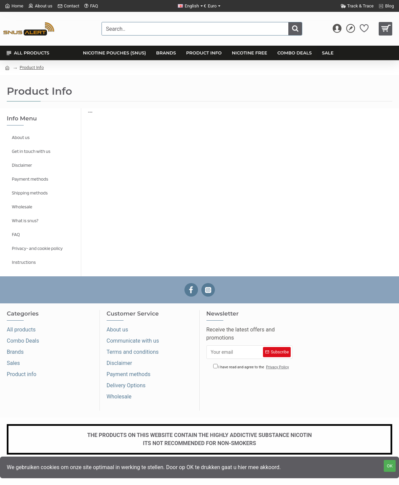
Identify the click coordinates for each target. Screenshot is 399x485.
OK (390, 465)
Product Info (32, 67)
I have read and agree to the (251, 367)
